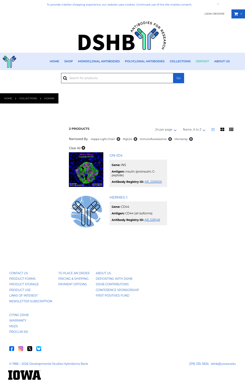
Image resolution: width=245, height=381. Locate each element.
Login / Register (214, 14)
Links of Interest (23, 295)
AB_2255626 (153, 182)
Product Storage (24, 284)
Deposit (202, 61)
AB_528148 (152, 220)
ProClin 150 (18, 332)
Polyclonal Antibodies (145, 61)
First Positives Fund (112, 295)
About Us (222, 61)
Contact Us (18, 273)
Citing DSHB (18, 315)
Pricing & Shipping (73, 279)
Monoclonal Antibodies (99, 61)
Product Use (20, 290)
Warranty (17, 320)
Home (54, 61)
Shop (68, 61)
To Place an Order (74, 273)
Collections (180, 61)
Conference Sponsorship (117, 290)
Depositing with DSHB (114, 279)
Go (179, 78)
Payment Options (72, 284)
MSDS (13, 326)
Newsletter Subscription (30, 301)
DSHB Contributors (112, 284)
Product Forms (22, 279)
